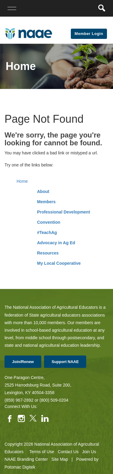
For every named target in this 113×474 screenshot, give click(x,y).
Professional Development (63, 212)
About (43, 191)
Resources (48, 253)
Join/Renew (23, 361)
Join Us (89, 451)
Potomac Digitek (20, 467)
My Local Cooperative (59, 263)
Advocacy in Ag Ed (56, 242)
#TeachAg (47, 232)
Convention (48, 222)
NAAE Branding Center (26, 459)
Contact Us (68, 451)
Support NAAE (65, 361)
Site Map (60, 459)
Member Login (89, 33)
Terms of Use (41, 451)
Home (22, 181)
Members (46, 201)
